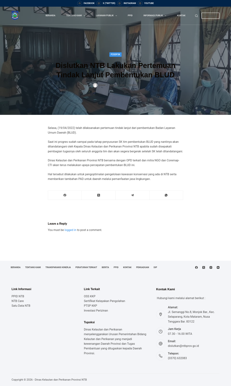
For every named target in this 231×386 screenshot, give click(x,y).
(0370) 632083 (177, 358)
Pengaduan (210, 15)
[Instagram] (126, 3)
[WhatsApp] (166, 195)
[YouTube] (146, 3)
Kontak (181, 15)
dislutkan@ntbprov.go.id (183, 346)
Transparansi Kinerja (62, 261)
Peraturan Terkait (92, 261)
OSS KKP (89, 296)
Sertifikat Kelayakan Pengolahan (104, 301)
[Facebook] (86, 3)
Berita (113, 261)
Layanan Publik (107, 16)
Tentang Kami (76, 16)
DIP (13, 267)
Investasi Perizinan (96, 310)
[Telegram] (132, 195)
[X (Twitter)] (105, 3)
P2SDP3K (115, 54)
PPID (130, 15)
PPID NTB (18, 296)
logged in (70, 230)
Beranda (50, 15)
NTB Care (18, 301)
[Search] (196, 15)
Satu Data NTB (21, 305)
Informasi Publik (155, 16)
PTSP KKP (90, 305)
